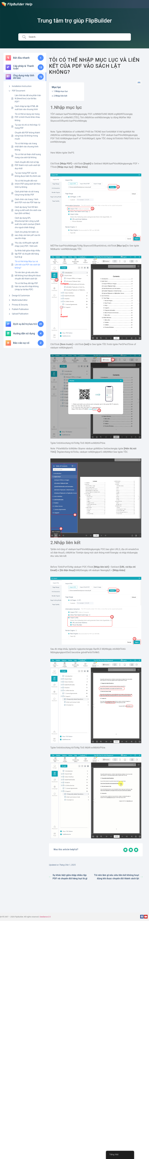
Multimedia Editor (20, 300)
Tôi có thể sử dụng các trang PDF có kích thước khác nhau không (27, 117)
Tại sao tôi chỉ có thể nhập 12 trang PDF (27, 126)
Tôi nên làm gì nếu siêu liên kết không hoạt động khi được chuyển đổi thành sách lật (28, 275)
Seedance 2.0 (45, 917)
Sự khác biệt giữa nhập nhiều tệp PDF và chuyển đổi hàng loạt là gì (27, 253)
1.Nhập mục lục (61, 91)
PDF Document (18, 91)
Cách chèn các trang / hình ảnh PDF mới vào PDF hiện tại (27, 201)
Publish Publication (20, 309)
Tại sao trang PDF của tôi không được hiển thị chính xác (28, 174)
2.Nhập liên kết (60, 96)
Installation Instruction (22, 86)
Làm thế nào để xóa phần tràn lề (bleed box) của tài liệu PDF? (28, 98)
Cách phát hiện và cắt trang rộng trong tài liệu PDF (27, 193)
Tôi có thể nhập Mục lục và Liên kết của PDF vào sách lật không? (27, 264)
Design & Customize (21, 295)
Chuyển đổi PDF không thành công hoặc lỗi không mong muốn (27, 135)
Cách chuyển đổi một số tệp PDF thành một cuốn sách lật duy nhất (27, 165)
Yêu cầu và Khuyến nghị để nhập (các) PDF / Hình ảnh (26, 244)
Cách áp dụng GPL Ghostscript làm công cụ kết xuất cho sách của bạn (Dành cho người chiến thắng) (27, 223)
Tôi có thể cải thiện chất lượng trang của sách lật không (28, 156)
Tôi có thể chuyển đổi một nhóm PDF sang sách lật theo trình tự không (28, 184)
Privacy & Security (20, 305)
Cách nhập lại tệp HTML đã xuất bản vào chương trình (26, 107)
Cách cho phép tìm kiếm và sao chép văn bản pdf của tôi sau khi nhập (27, 235)
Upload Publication (20, 314)
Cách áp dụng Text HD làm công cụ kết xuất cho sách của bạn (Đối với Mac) (28, 210)
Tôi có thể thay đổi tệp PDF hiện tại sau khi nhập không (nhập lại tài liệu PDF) (27, 286)
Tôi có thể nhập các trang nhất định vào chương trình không (26, 146)
